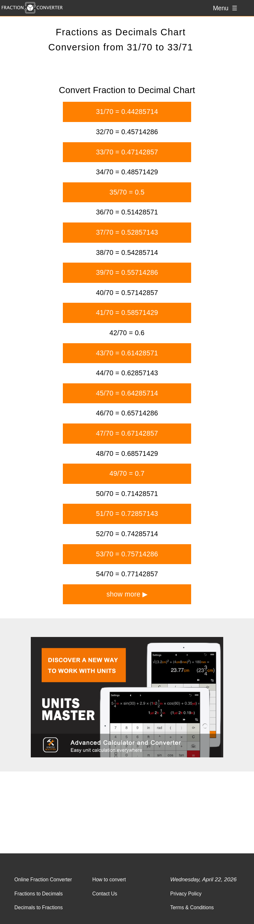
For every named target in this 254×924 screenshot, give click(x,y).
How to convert (109, 879)
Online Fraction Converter (43, 879)
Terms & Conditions (192, 907)
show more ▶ (127, 594)
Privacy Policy (186, 893)
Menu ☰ (225, 8)
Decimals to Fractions (38, 907)
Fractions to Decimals (38, 893)
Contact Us (104, 893)
